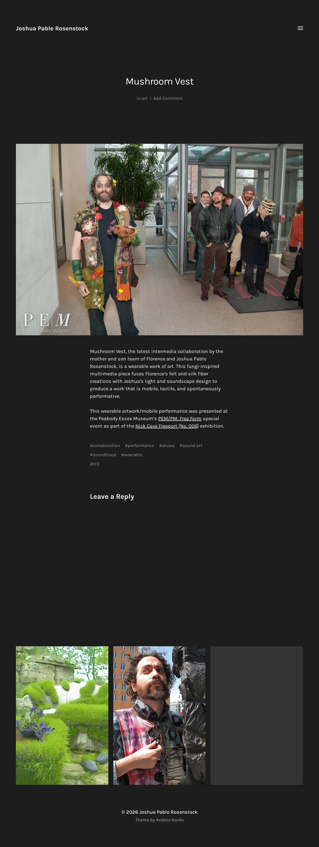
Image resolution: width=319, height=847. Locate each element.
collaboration (106, 445)
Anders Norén (170, 820)
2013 (94, 464)
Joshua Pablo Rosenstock (52, 28)
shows (168, 445)
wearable (133, 454)
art (145, 98)
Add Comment (168, 98)
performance (141, 445)
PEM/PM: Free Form (179, 418)
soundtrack (104, 454)
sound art (192, 445)
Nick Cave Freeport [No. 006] (167, 426)
